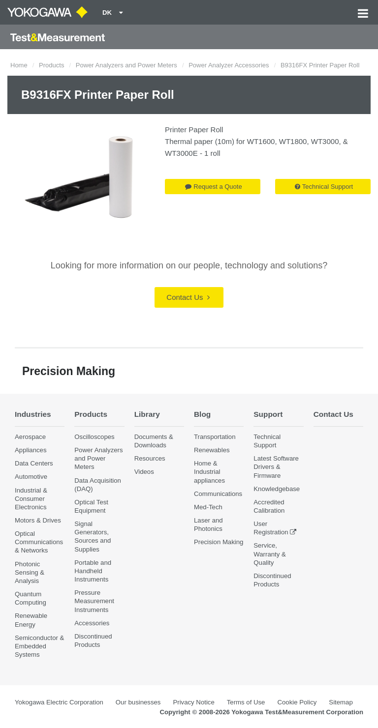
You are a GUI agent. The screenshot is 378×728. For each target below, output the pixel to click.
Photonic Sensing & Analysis (29, 572)
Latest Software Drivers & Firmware (276, 467)
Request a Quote (213, 186)
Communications (218, 493)
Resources (149, 458)
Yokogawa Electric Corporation (59, 702)
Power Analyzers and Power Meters (126, 65)
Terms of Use (246, 702)
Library (147, 414)
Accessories (91, 623)
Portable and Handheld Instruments (92, 571)
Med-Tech (208, 507)
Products (51, 65)
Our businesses (138, 702)
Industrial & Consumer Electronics (31, 499)
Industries (33, 414)
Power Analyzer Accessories (229, 65)
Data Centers (34, 463)
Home (19, 65)
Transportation (215, 436)
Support (268, 414)
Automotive (31, 476)
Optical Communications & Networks (39, 542)
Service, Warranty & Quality (269, 554)
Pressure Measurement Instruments (94, 601)
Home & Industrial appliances (209, 472)
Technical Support (324, 186)
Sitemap (340, 702)
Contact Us (187, 297)
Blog (202, 414)
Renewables (212, 450)
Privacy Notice (193, 702)
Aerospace (30, 436)
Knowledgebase (276, 489)
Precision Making (218, 542)
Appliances (31, 450)
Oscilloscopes (94, 436)
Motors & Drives (38, 520)
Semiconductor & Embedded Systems (39, 646)
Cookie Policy (296, 702)
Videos (144, 471)
